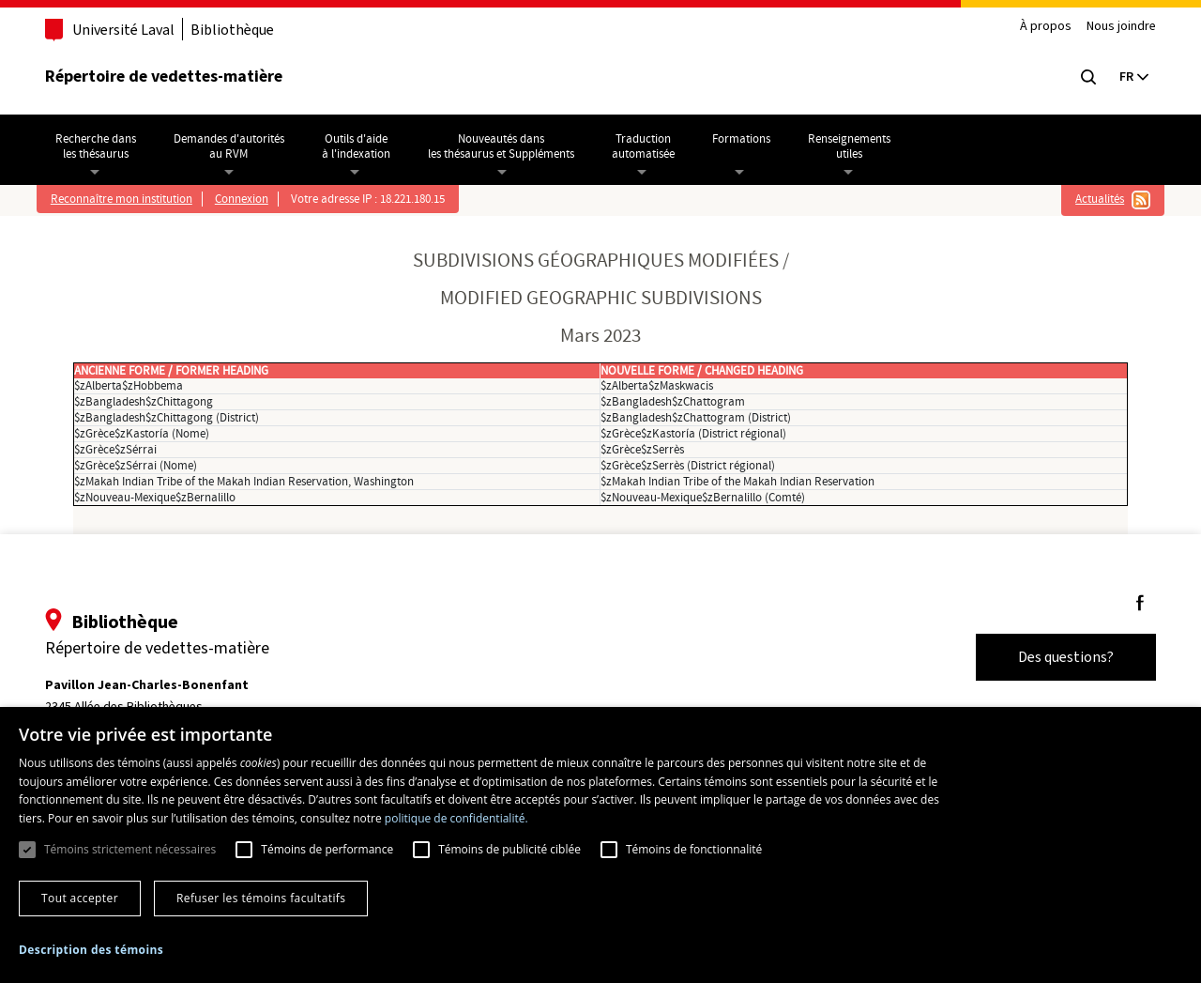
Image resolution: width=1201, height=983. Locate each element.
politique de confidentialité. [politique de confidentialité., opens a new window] (456, 818)
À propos (1038, 27)
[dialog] (600, 845)
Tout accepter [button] (79, 898)
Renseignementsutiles (855, 146)
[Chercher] (1080, 77)
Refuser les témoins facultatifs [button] (260, 898)
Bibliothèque (239, 29)
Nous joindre (1113, 27)
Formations (748, 138)
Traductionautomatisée (649, 146)
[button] (91, 950)
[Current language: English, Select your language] (1125, 77)
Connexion (248, 199)
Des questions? (1058, 657)
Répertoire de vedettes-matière (171, 76)
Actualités (1094, 199)
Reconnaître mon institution (128, 199)
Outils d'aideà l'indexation (362, 146)
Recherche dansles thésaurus (102, 146)
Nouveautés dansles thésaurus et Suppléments (507, 146)
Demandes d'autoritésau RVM (235, 146)
